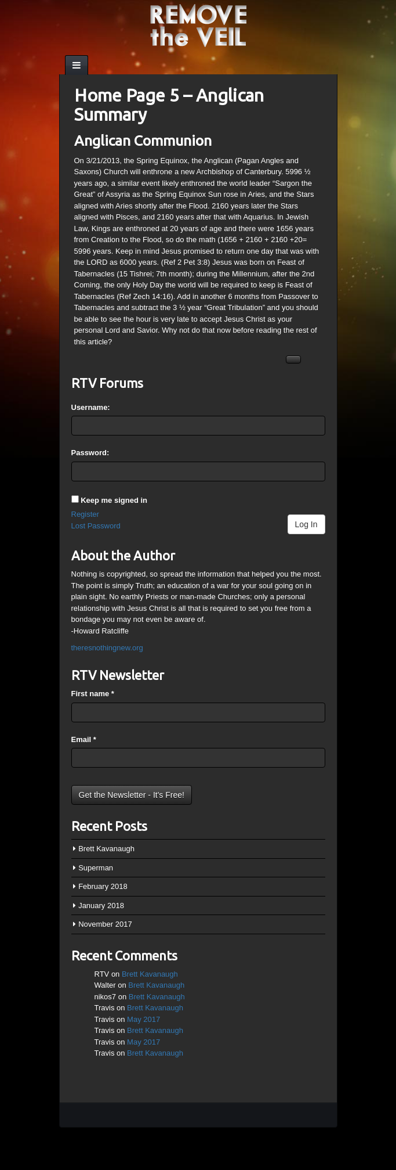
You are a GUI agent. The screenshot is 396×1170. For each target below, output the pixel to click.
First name (92, 693)
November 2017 (105, 924)
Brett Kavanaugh (106, 848)
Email (83, 739)
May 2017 (143, 1019)
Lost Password (96, 525)
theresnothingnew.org (107, 647)
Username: (90, 407)
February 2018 (103, 886)
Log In (306, 524)
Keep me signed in (114, 500)
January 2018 (101, 905)
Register (85, 514)
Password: (90, 452)
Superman (95, 867)
